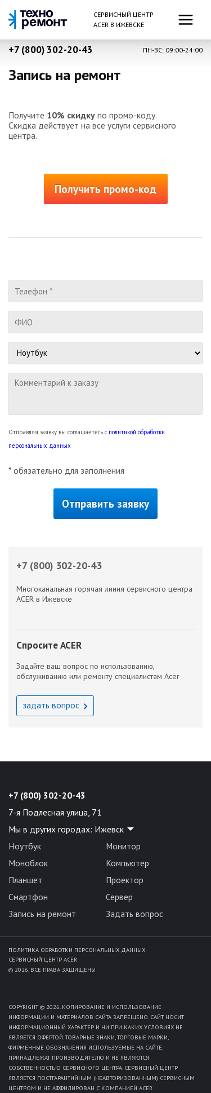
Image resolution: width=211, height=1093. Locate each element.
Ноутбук (24, 846)
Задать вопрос (134, 913)
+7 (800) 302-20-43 (50, 49)
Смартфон (28, 896)
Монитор (123, 846)
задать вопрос (51, 705)
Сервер (119, 896)
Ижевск (109, 829)
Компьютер (127, 863)
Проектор (124, 879)
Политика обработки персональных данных (76, 950)
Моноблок (28, 863)
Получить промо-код (105, 189)
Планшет (25, 879)
